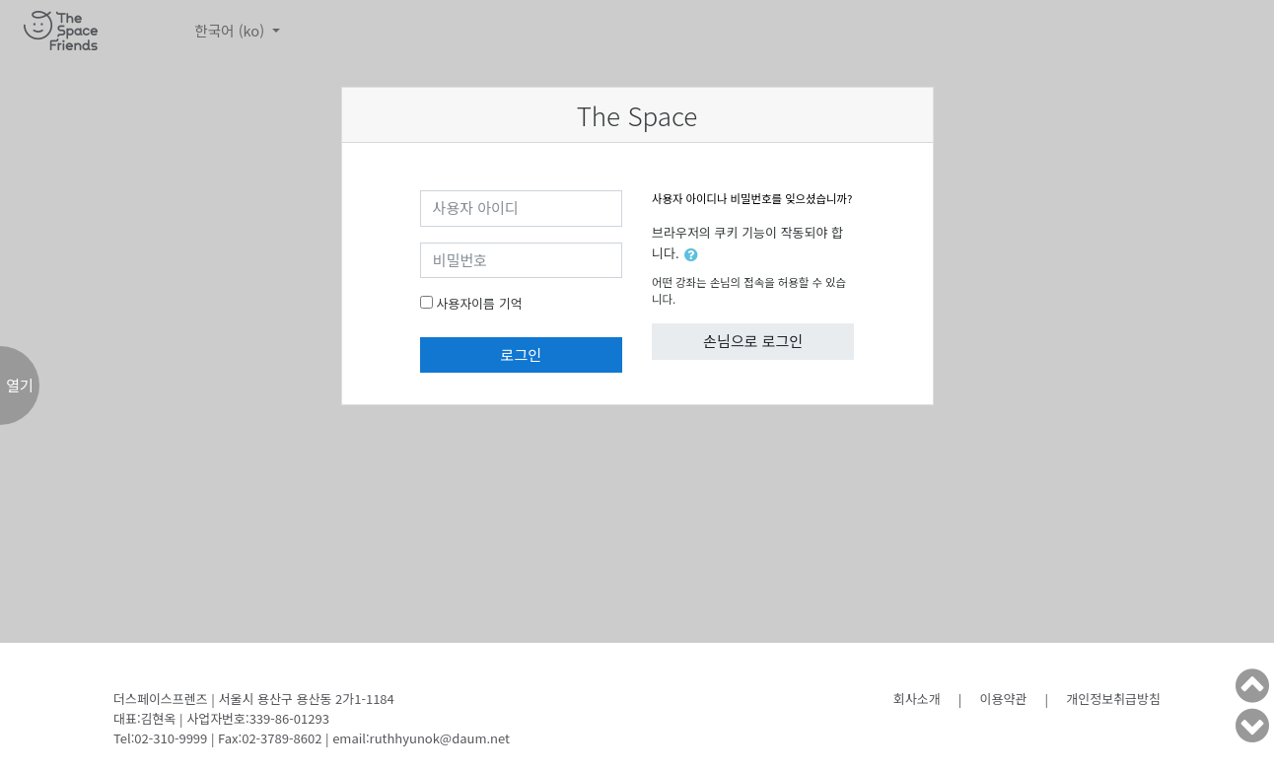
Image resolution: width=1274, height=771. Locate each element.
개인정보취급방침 (1113, 698)
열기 (20, 385)
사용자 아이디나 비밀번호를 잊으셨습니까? (752, 198)
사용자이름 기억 (479, 303)
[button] (695, 255)
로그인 (521, 354)
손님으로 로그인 (753, 340)
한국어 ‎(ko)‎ (231, 30)
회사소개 (917, 698)
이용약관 (1003, 698)
